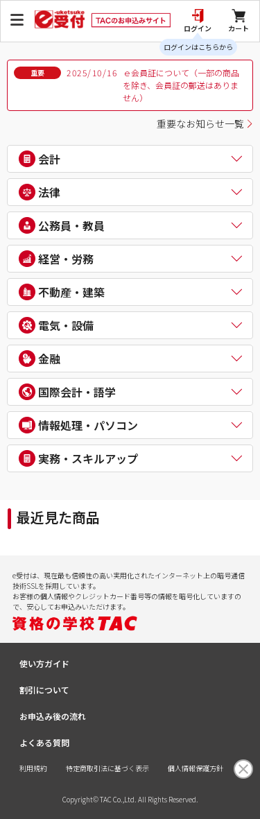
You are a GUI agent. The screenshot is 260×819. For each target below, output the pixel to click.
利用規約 (33, 768)
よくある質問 (44, 742)
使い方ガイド (44, 663)
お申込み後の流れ (52, 716)
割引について (44, 690)
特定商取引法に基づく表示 (107, 768)
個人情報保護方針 (195, 768)
